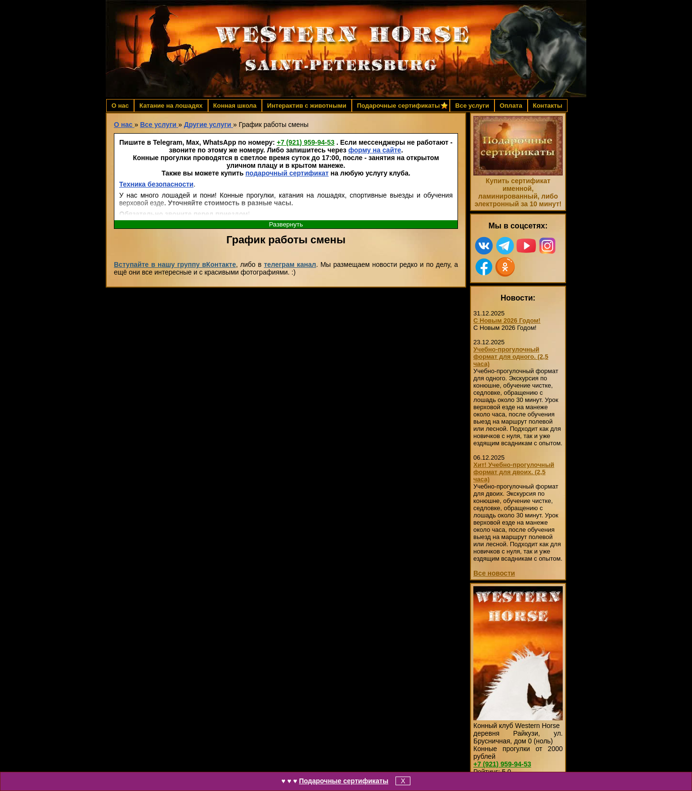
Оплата (511, 105)
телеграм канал (290, 264)
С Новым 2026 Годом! (507, 320)
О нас (120, 105)
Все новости (494, 573)
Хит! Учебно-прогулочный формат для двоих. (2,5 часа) (513, 472)
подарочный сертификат (287, 173)
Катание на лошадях (170, 105)
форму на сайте (374, 150)
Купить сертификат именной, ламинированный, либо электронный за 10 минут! (517, 192)
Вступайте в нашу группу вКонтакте (175, 264)
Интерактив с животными (306, 105)
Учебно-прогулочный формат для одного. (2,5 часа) (510, 356)
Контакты (547, 105)
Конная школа (235, 105)
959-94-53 (305, 142)
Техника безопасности (156, 184)
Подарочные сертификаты (343, 781)
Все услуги (472, 105)
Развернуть (286, 224)
